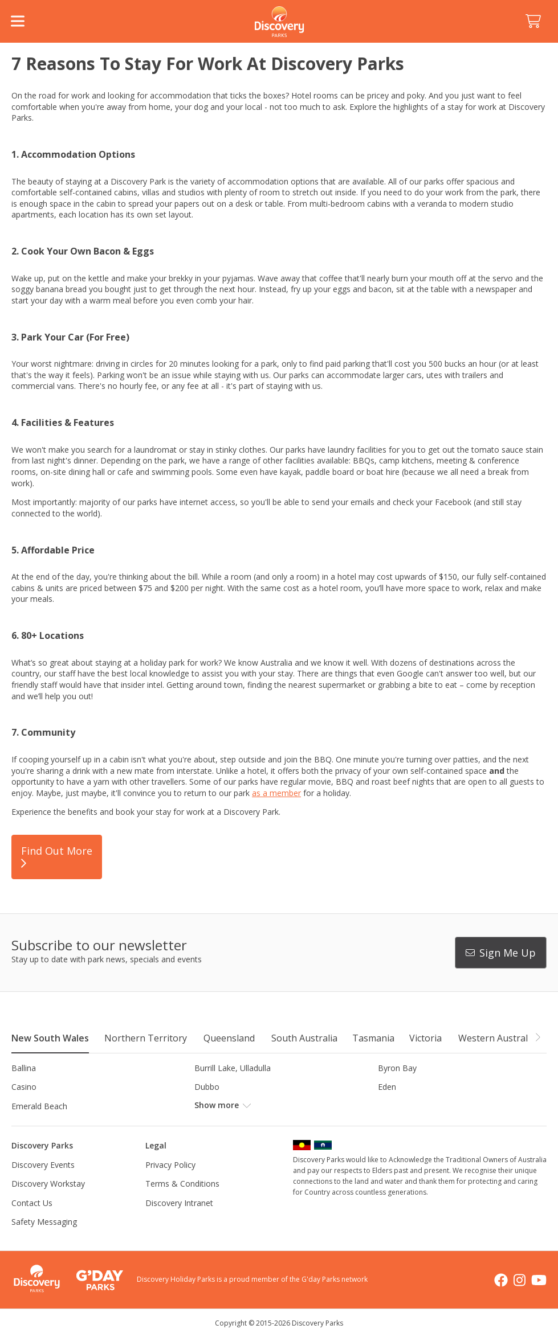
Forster (207, 1106)
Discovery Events (43, 1164)
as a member (276, 793)
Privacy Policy (170, 1164)
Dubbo (206, 1086)
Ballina (23, 1068)
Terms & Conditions (182, 1183)
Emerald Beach (39, 1106)
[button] (537, 1037)
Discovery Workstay (48, 1183)
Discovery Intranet (179, 1202)
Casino (23, 1086)
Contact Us (31, 1202)
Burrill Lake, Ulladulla (232, 1068)
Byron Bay (397, 1068)
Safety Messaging (44, 1221)
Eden (387, 1086)
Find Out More (56, 856)
